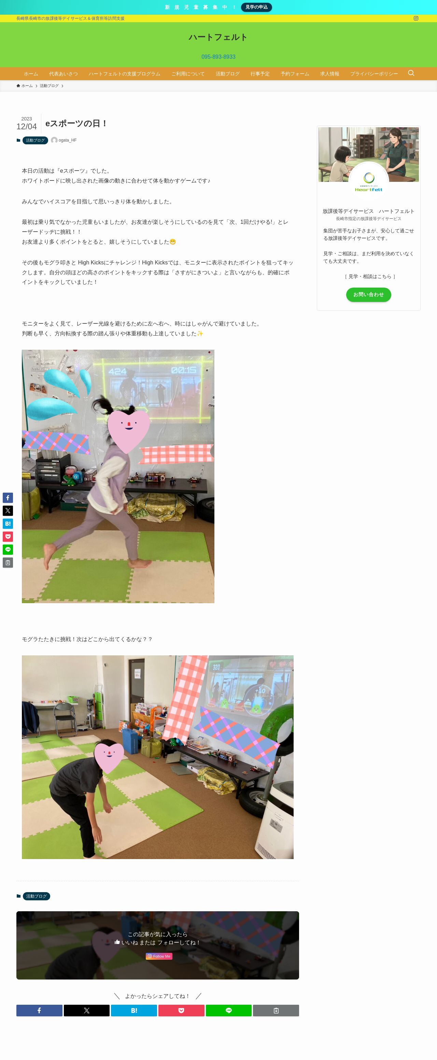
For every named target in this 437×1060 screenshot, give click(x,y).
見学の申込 (256, 7)
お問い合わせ (368, 294)
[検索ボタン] (411, 73)
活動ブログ (35, 140)
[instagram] (416, 18)
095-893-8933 (218, 57)
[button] (39, 1010)
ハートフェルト (218, 37)
